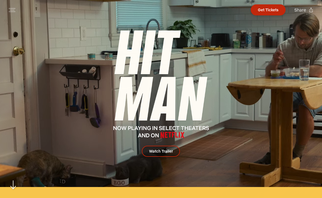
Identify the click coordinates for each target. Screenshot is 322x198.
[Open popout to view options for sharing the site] (303, 10)
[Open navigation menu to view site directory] (12, 10)
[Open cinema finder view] (268, 9)
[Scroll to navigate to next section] (13, 184)
